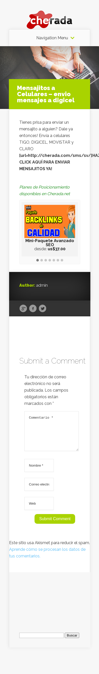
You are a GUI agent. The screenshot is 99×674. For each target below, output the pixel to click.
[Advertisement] (49, 603)
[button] (38, 260)
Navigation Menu (52, 38)
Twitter (42, 309)
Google (23, 309)
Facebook (33, 309)
